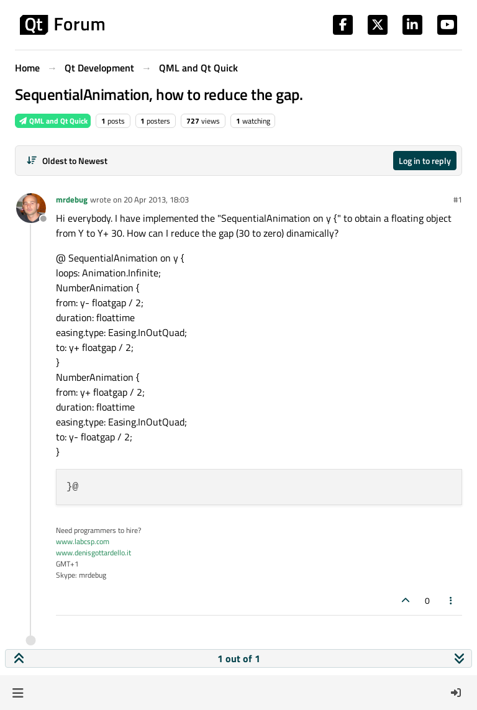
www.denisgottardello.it (93, 552)
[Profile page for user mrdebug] (31, 208)
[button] (17, 692)
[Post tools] (451, 600)
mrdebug (72, 199)
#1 (457, 199)
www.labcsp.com (82, 541)
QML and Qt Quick (53, 121)
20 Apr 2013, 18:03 (156, 199)
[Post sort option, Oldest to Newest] (66, 160)
